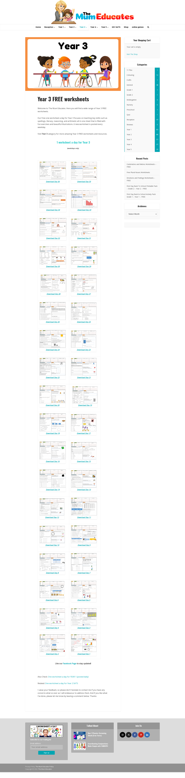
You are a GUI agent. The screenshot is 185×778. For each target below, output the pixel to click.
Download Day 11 (84, 517)
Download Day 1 (83, 654)
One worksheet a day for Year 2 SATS (61, 683)
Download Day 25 (84, 322)
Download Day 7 (84, 573)
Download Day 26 (52, 322)
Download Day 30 (53, 266)
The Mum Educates (45, 769)
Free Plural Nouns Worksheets (138, 172)
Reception (48, 27)
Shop (126, 27)
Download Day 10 (52, 545)
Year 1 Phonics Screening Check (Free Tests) (97, 734)
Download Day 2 (52, 654)
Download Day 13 (84, 489)
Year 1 (61, 27)
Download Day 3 (83, 628)
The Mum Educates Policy (45, 766)
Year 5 (104, 27)
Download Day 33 (84, 210)
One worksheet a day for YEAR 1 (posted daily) (68, 676)
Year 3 (82, 27)
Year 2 (71, 27)
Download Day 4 (52, 628)
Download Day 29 (84, 266)
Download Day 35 (84, 181)
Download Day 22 (52, 377)
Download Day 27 (84, 294)
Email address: (35, 743)
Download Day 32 (53, 238)
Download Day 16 (52, 461)
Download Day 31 (84, 238)
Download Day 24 (52, 350)
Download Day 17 (83, 433)
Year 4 (93, 27)
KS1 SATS (116, 27)
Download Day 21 (84, 377)
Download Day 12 (52, 517)
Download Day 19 (85, 405)
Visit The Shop (132, 54)
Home (38, 27)
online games (138, 27)
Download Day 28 (53, 294)
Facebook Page (69, 663)
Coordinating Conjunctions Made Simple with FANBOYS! (98, 744)
